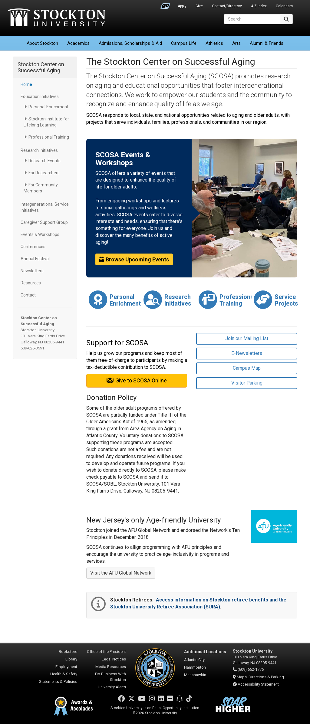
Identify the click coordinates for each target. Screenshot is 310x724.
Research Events (44, 160)
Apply (182, 6)
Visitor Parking (246, 383)
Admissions (130, 43)
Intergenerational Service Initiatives (45, 207)
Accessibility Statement (258, 684)
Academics (78, 43)
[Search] (252, 19)
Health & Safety (63, 674)
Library (71, 659)
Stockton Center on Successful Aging (41, 67)
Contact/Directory (227, 6)
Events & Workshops (40, 234)
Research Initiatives (39, 150)
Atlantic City (194, 659)
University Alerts (112, 687)
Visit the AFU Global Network (120, 573)
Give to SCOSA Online (137, 380)
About (42, 43)
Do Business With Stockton (110, 677)
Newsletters (32, 270)
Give (199, 6)
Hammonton (195, 667)
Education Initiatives (40, 96)
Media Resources (110, 666)
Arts (236, 43)
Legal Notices (114, 659)
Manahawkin (195, 675)
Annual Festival (35, 258)
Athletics (214, 43)
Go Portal (165, 4)
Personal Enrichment (48, 106)
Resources (31, 282)
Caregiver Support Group (44, 222)
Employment (66, 666)
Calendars (284, 6)
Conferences (33, 246)
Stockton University (56, 18)
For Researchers (44, 172)
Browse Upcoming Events (134, 259)
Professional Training (48, 137)
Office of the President (106, 651)
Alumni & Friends (266, 43)
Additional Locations (205, 651)
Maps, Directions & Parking (260, 677)
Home (26, 84)
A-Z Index (259, 6)
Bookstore (68, 651)
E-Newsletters (246, 353)
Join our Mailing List (246, 338)
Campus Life (183, 43)
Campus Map (247, 368)
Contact (28, 295)
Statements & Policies (58, 681)
